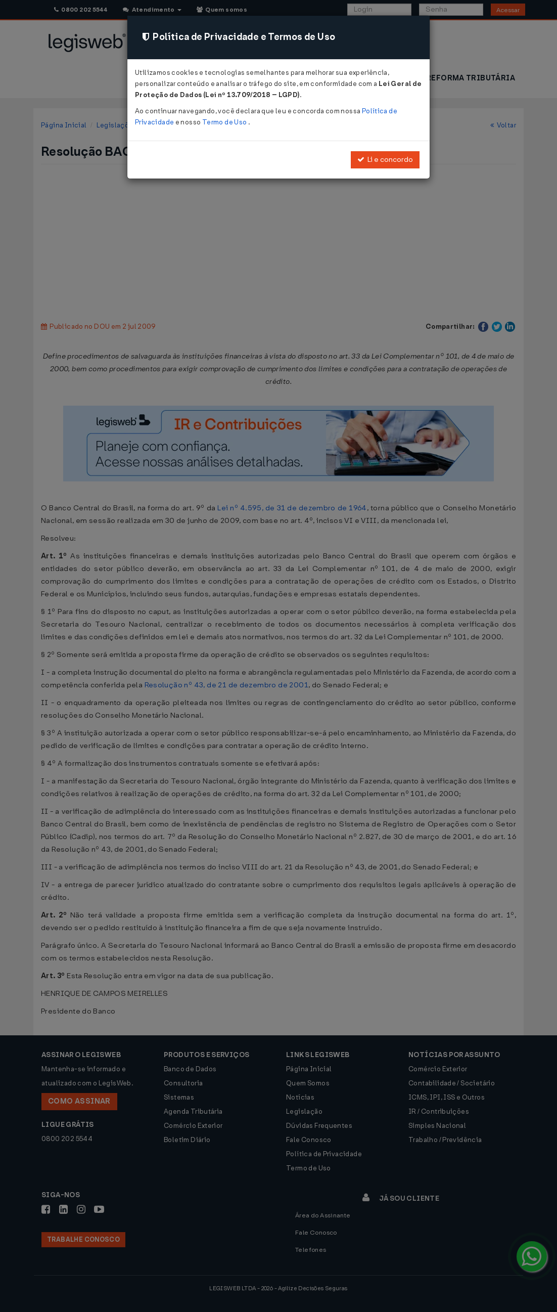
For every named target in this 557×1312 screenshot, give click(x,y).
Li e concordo (385, 159)
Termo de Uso (225, 122)
